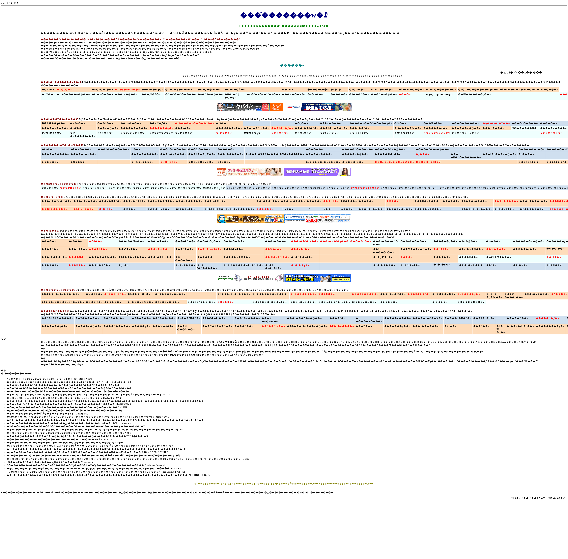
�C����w (349, 201)
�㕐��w (400, 123)
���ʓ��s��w (209, 89)
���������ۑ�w (550, 326)
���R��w (78, 249)
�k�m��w (357, 89)
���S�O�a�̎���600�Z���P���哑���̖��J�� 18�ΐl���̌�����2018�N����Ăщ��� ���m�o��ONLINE (89, 394)
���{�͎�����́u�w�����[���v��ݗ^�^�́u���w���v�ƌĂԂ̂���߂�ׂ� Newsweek (69, 423)
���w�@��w (108, 128)
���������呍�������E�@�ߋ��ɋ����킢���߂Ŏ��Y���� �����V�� (69, 433)
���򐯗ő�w (111, 188)
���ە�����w (132, 133)
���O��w (77, 265)
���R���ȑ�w (419, 294)
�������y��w (397, 326)
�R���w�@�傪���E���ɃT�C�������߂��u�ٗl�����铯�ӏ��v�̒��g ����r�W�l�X (76, 426)
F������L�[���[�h (163, 58)
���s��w (183, 128)
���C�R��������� (171, 492)
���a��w (303, 133)
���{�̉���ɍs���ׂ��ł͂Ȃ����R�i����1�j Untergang (47, 413)
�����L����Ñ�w (357, 149)
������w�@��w (466, 128)
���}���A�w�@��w (304, 318)
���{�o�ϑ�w (484, 318)
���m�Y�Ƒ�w (134, 201)
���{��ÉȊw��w (257, 128)
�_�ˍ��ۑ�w (300, 265)
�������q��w (55, 326)
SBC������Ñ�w (525, 128)
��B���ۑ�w (113, 318)
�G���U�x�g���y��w (61, 294)
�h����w (105, 133)
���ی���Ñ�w (294, 94)
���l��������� (102, 492)
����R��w (468, 257)
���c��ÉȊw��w (161, 257)
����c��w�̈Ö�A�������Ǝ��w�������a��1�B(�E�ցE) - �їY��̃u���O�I (69, 382)
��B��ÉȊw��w (273, 326)
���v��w (528, 188)
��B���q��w (164, 318)
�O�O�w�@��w (210, 94)
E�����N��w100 (151, 33)
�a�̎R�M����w (498, 257)
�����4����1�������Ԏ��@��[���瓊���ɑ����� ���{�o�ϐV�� (65, 442)
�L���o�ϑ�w (115, 294)
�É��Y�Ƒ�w (504, 209)
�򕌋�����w (309, 208)
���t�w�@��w (439, 94)
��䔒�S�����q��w (474, 94)
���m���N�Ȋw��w (334, 302)
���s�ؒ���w (158, 241)
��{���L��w (267, 201)
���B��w (481, 326)
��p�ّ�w (48, 89)
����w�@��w (94, 188)
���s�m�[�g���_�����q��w (346, 241)
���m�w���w (86, 201)
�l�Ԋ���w (84, 209)
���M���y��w (229, 128)
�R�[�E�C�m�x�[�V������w (229, 209)
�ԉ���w (493, 241)
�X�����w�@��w (73, 94)
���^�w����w (247, 318)
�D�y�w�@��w (127, 89)
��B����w (141, 318)
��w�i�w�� (131, 58)
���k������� (282, 492)
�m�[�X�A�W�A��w (263, 94)
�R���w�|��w (167, 302)
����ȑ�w (338, 318)
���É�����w (506, 201)
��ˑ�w (491, 265)
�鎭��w (129, 209)
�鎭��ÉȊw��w (158, 209)
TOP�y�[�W (10, 3)
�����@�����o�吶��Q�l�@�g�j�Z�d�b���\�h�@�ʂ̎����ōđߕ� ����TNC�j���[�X (77, 436)
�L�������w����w (270, 294)
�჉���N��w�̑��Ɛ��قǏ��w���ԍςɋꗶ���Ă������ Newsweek (50, 462)
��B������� (68, 492)
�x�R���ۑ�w (214, 188)
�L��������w (303, 294)
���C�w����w (427, 201)
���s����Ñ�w (54, 257)
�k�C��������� (318, 492)
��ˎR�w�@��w (277, 257)
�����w (124, 188)
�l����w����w (132, 257)
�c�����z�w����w (323, 162)
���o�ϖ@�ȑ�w (209, 249)
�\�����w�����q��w (195, 123)
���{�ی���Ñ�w (334, 128)
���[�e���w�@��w (500, 154)
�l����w (440, 302)
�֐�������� (135, 492)
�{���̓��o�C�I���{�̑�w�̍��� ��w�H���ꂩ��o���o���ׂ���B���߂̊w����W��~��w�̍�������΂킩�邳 (94, 455)
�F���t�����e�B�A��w (63, 302)
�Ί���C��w (359, 94)
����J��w (98, 249)
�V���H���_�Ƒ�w (421, 188)
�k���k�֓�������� (212, 492)
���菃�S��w (163, 326)
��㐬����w (496, 249)
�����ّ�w (94, 302)
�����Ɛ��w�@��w (432, 149)
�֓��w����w (330, 123)
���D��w (364, 326)
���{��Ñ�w (235, 89)
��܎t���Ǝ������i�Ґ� (60, 58)
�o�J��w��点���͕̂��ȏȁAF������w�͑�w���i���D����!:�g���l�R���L (68, 391)
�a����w (526, 154)
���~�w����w (173, 149)
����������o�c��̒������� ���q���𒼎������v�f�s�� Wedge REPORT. (61, 439)
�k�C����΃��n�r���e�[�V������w (529, 89)
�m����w (50, 188)
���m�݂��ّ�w (214, 201)
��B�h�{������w (58, 318)
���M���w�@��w (416, 249)
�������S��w (531, 149)
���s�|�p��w (208, 241)
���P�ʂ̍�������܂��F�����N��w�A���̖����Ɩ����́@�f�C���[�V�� (69, 388)
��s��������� (249, 492)
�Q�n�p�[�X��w (496, 123)
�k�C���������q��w (478, 89)
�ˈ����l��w (352, 162)
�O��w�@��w (161, 133)
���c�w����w (472, 265)
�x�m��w (315, 94)
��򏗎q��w (136, 149)
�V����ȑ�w (450, 188)
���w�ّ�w (331, 201)
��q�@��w (468, 241)
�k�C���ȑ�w (382, 89)
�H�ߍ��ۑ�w (383, 257)
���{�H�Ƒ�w (282, 128)
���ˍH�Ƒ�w (151, 94)
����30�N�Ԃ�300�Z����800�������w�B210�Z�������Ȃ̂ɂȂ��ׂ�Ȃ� (64, 398)
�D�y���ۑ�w (153, 89)
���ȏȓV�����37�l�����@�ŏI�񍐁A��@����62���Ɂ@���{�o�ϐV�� (63, 385)
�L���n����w (474, 201)
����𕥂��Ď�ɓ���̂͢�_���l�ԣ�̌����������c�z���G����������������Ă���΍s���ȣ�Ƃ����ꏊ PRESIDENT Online (96, 472)
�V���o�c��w (312, 188)
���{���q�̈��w (202, 154)
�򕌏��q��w (328, 209)
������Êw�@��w (390, 149)
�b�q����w (185, 265)
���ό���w (184, 249)
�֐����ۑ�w (124, 265)
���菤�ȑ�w (432, 123)
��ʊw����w (131, 123)
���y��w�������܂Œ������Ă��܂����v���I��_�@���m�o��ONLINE (67, 407)
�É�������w (532, 209)
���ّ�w (288, 89)
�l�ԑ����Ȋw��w (408, 128)
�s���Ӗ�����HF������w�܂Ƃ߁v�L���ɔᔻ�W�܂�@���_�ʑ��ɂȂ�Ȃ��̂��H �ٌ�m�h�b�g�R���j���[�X (90, 446)
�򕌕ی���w (347, 209)
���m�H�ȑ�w (110, 201)
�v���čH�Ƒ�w (189, 318)
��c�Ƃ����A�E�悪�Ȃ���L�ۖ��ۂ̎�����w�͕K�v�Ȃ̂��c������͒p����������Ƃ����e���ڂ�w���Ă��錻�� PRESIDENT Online (109, 475)
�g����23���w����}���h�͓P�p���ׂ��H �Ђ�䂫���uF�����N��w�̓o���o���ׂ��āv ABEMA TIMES (87, 452)
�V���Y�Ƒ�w (392, 188)
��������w (551, 133)
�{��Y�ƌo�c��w (520, 326)
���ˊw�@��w (126, 94)
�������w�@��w (529, 241)
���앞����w (199, 149)
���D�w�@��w (384, 94)
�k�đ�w (336, 89)
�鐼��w (222, 123)
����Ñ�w (50, 249)
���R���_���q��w (269, 302)
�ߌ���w (224, 162)
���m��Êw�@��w (57, 201)
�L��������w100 (60, 33)
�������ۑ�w (435, 128)
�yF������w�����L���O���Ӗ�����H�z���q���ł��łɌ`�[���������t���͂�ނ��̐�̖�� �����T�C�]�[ (97, 449)
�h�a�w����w (239, 188)
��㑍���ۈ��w (525, 249)
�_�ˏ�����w (384, 265)
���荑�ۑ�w (141, 326)
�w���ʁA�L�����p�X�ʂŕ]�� (179, 355)
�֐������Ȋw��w (103, 257)
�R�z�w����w (537, 294)
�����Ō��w (517, 318)
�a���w (75, 241)
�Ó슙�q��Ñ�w (142, 162)
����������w (465, 123)
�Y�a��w (77, 123)
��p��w (301, 123)
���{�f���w (529, 162)
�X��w (48, 94)
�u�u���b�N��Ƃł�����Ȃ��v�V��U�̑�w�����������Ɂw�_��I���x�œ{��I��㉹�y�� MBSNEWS (88, 417)
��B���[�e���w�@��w (307, 326)
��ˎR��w (553, 257)
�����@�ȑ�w (189, 188)
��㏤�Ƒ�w (441, 249)
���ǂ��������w (114, 149)
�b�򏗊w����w (81, 149)
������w (339, 94)
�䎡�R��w (94, 294)
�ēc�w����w (102, 94)
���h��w (105, 123)
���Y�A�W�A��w (217, 326)
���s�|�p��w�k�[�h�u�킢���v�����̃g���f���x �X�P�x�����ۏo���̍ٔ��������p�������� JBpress (95, 429)
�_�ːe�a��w (410, 265)
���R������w (365, 294)
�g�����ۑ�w (468, 294)
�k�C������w (411, 89)
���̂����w (494, 128)
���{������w (230, 154)
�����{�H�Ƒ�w (458, 318)
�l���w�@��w (364, 302)
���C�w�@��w (372, 209)
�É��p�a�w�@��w (477, 209)
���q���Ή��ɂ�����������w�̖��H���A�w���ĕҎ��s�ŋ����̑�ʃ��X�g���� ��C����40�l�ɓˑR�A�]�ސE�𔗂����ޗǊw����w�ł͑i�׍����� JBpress (129, 459)
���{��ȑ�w (359, 128)
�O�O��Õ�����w (180, 94)
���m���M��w (160, 201)
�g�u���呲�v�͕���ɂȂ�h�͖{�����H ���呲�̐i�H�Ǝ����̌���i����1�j (64, 410)
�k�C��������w (441, 89)
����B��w (243, 326)
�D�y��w (64, 89)
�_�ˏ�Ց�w (442, 265)
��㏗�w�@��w (471, 249)
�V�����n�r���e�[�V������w (490, 188)
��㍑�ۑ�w (273, 249)
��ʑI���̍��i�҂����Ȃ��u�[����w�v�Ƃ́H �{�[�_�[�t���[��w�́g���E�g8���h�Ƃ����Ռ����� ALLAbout (95, 468)
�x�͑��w (77, 128)
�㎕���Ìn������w (106, 33)
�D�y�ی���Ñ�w (179, 89)
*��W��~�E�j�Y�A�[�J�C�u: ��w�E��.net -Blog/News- (50, 379)
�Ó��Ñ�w (79, 162)
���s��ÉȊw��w (131, 241)
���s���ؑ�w (233, 241)
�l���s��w (185, 209)
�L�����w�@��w (170, 294)
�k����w (141, 188)
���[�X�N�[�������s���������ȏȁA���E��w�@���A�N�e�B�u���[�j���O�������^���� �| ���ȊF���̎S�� (105, 401)
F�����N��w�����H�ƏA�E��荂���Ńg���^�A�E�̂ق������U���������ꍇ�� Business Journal (86, 465)
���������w (465, 133)
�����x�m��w (84, 154)
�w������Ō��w (100, 58)
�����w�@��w (436, 133)
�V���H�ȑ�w (338, 188)
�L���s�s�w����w (234, 294)
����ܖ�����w (525, 123)
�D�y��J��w (102, 89)
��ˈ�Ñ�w (520, 265)
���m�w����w (173, 154)
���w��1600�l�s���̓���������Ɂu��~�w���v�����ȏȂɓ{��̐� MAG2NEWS (69, 404)
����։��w (555, 249)
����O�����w (116, 326)
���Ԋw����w (293, 201)
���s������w (413, 241)
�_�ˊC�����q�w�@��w (243, 265)
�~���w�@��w (140, 302)
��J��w (95, 241)
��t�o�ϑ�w (359, 133)
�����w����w (55, 128)
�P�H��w (554, 265)
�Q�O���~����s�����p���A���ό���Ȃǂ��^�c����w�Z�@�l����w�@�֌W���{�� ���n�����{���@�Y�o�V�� (105, 420)
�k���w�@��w (163, 188)
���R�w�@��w (393, 294)
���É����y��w (534, 201)
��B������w (87, 318)
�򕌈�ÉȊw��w (287, 209)
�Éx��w (48, 149)
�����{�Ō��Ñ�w (428, 318)
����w (405, 94)
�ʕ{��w (450, 326)
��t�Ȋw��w (329, 133)
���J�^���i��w (201, 302)
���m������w (189, 201)
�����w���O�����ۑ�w (371, 123)
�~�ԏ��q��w (302, 257)
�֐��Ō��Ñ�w (99, 265)
